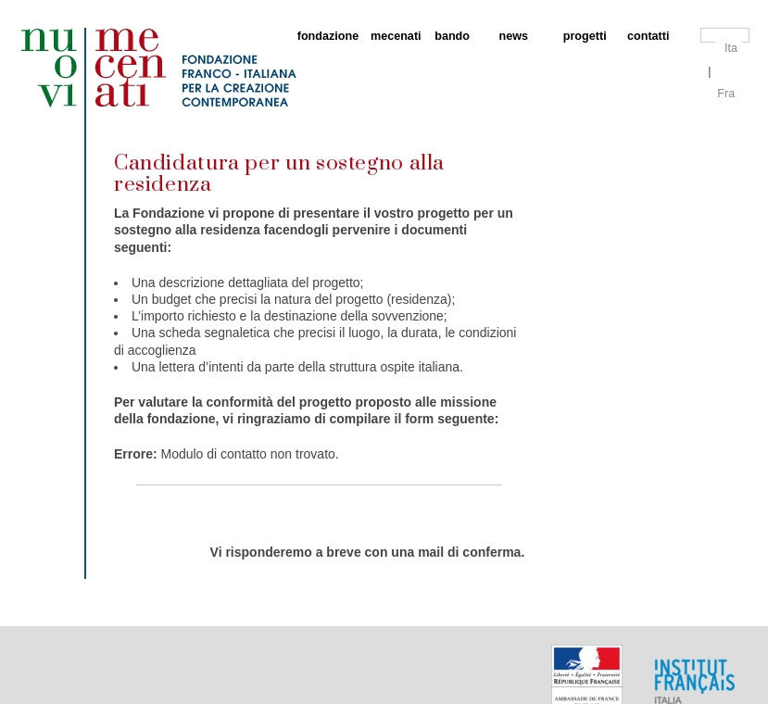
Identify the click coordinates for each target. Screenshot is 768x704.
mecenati (393, 36)
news (514, 36)
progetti (585, 36)
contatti (648, 36)
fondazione (324, 36)
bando (452, 36)
